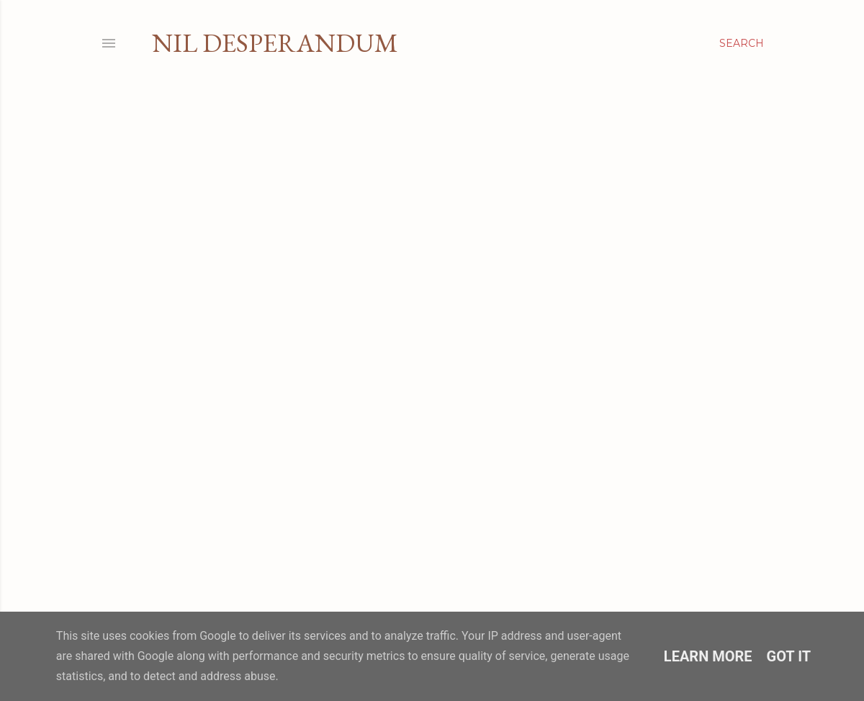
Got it (789, 656)
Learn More (708, 656)
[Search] (741, 43)
